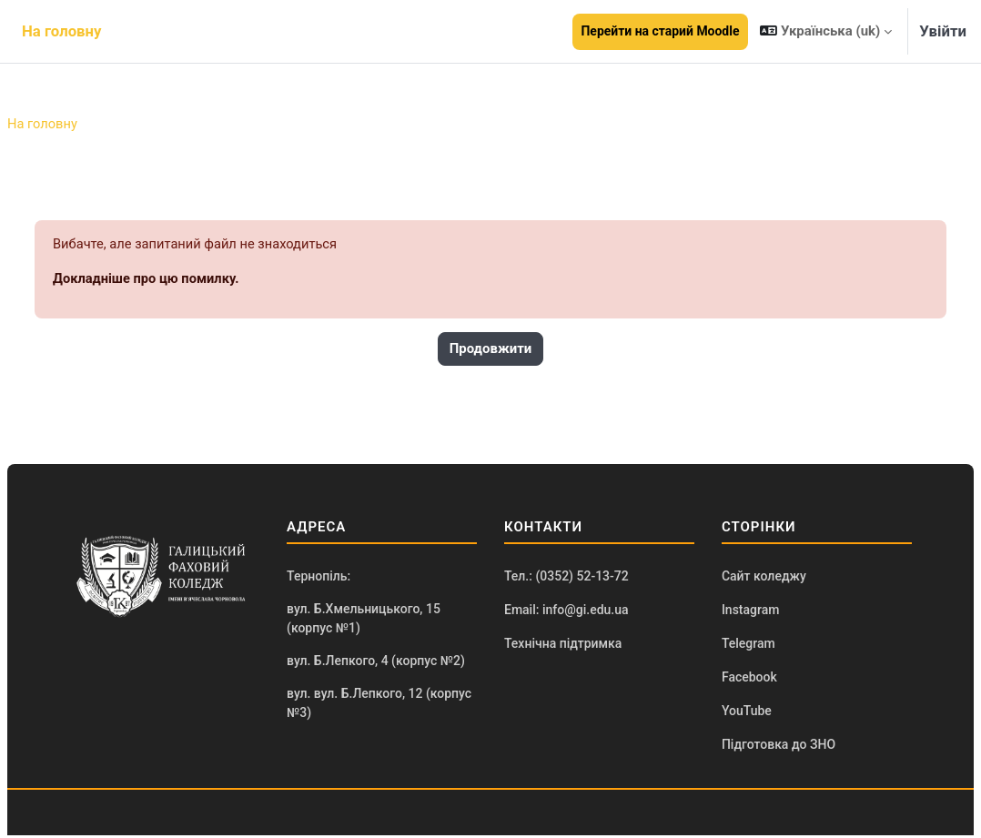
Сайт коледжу (764, 577)
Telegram (748, 646)
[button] (826, 31)
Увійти (942, 31)
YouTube (747, 714)
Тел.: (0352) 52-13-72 (566, 577)
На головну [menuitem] (61, 31)
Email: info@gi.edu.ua (566, 611)
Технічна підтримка (563, 646)
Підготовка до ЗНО (778, 748)
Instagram (751, 611)
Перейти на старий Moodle (661, 31)
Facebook (749, 679)
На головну (42, 124)
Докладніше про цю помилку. (148, 280)
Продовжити (491, 350)
